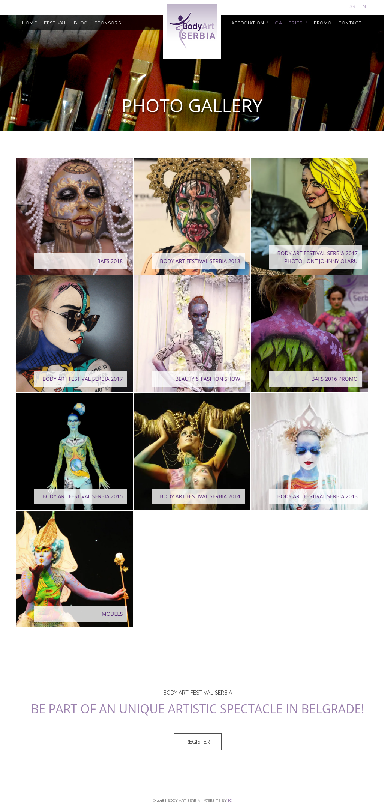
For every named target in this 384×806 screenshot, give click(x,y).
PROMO (323, 23)
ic (230, 800)
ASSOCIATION (247, 23)
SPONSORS (107, 23)
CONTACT (350, 23)
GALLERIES (289, 23)
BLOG (81, 23)
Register (198, 742)
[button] (74, 216)
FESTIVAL (56, 23)
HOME (29, 23)
